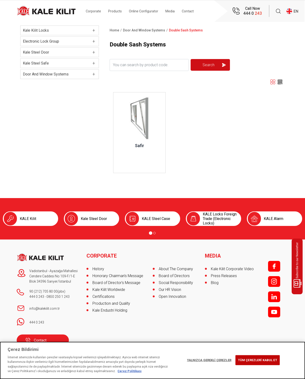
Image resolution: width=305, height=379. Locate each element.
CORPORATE (101, 256)
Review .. (120, 94)
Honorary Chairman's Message (117, 276)
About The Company (176, 269)
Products (115, 11)
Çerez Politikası (129, 371)
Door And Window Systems (46, 74)
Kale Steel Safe (36, 63)
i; (274, 281)
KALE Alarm (273, 218)
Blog (215, 282)
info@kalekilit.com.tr (44, 308)
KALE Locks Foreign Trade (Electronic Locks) (220, 218)
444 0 (252, 13)
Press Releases (224, 276)
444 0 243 (36, 297)
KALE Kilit (28, 218)
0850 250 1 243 (58, 297)
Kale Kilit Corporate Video (232, 269)
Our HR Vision (170, 289)
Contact (188, 11)
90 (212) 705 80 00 (43, 291)
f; (274, 266)
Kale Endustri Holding (109, 310)
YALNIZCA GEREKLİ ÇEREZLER (209, 360)
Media (170, 11)
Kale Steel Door (36, 52)
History (98, 269)
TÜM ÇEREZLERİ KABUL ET (257, 360)
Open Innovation (172, 296)
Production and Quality (111, 303)
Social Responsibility (176, 282)
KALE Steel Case (156, 218)
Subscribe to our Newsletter (298, 265)
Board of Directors (174, 276)
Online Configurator (143, 11)
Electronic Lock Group (41, 41)
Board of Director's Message (116, 282)
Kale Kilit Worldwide (108, 289)
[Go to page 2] (154, 233)
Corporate (93, 11)
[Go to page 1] (150, 233)
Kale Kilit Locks (36, 30)
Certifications (103, 296)
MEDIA (213, 256)
